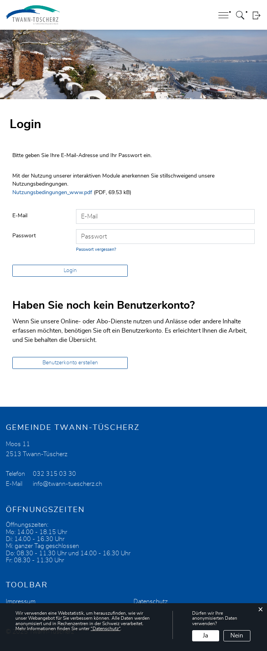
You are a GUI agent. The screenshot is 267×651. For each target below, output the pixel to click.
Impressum (20, 602)
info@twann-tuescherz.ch (67, 484)
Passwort (24, 235)
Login (256, 15)
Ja (205, 635)
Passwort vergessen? (96, 249)
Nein (236, 635)
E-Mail (19, 215)
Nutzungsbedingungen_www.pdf (52, 192)
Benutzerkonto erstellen (70, 362)
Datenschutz (151, 602)
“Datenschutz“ (105, 628)
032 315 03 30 (54, 474)
